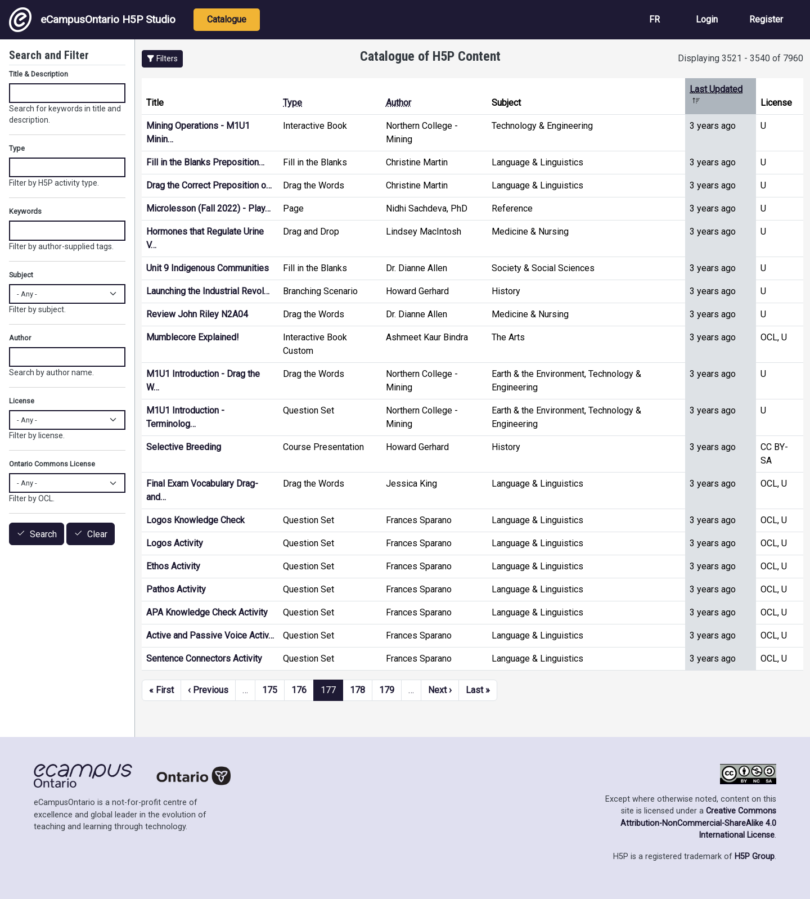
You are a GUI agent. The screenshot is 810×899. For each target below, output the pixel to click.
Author (398, 102)
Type (292, 102)
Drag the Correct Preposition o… (209, 185)
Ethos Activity (173, 566)
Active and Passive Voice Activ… (210, 635)
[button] (162, 59)
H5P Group (755, 856)
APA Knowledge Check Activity (207, 612)
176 (299, 690)
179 (386, 690)
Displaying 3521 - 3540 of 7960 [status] (740, 58)
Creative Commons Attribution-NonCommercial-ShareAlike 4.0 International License (698, 823)
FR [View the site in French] (654, 19)
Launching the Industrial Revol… (207, 291)
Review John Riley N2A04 (197, 314)
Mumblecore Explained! (192, 337)
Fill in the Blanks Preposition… (205, 162)
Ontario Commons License (52, 464)
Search (43, 534)
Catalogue (226, 19)
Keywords (25, 211)
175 (269, 690)
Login (707, 19)
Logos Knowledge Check (195, 520)
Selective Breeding (183, 447)
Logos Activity (174, 543)
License (21, 401)
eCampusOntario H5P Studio (92, 19)
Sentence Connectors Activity (204, 658)
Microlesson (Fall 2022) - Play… (208, 208)
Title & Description (38, 74)
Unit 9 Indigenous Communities (207, 268)
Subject (21, 275)
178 (357, 690)
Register (766, 19)
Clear (97, 534)
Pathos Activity (176, 589)
